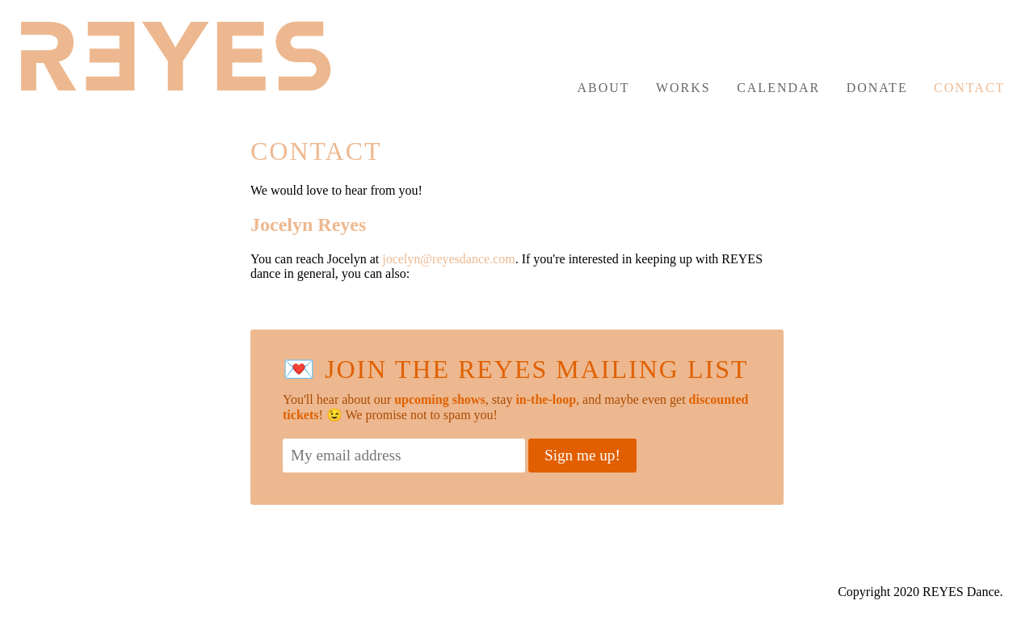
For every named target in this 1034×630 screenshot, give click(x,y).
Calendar (778, 87)
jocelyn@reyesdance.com (448, 259)
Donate (877, 87)
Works (683, 87)
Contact (969, 87)
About (603, 87)
